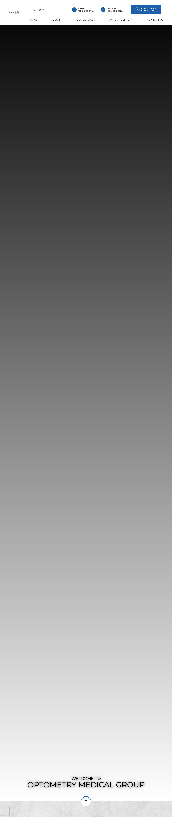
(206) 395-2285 (115, 11)
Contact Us (155, 19)
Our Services (85, 19)
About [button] (56, 19)
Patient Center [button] (121, 19)
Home (33, 19)
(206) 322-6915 (86, 11)
